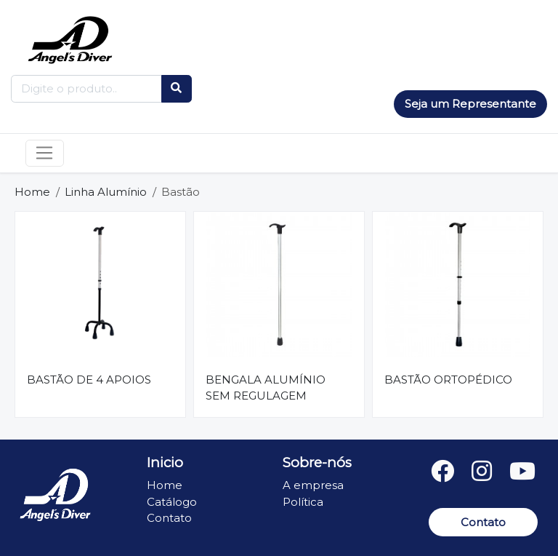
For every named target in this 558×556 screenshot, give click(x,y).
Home (32, 192)
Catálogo (172, 502)
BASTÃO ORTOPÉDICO (448, 379)
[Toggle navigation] (44, 153)
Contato (169, 518)
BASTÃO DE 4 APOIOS (89, 379)
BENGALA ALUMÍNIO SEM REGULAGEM (266, 388)
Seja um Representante (470, 104)
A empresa (313, 485)
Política (303, 502)
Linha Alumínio (106, 192)
